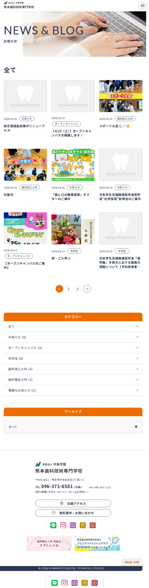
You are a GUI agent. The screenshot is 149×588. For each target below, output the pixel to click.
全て (73, 326)
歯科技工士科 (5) (73, 369)
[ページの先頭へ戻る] (132, 562)
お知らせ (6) (73, 337)
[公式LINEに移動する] (53, 525)
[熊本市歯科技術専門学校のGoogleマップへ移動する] (83, 525)
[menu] (142, 6)
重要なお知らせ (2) (73, 390)
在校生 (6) (73, 358)
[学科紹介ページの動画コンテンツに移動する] (93, 525)
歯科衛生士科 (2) (73, 379)
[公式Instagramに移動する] (63, 525)
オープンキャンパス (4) (73, 347)
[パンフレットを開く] (73, 525)
